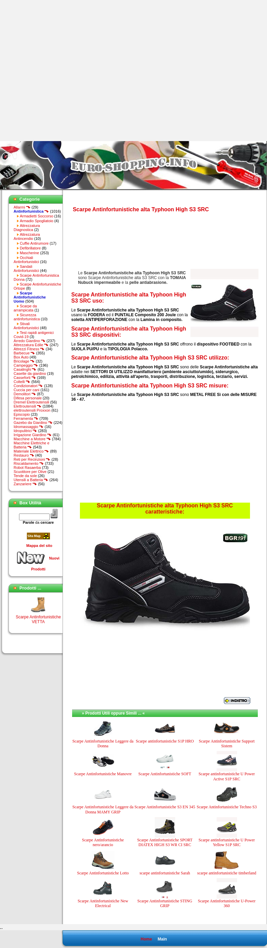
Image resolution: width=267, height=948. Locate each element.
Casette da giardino (30, 373)
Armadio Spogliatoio (36, 221)
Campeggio (26, 365)
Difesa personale (28, 398)
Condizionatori (28, 386)
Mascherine (29, 253)
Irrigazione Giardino (33, 435)
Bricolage (24, 361)
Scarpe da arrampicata (25, 308)
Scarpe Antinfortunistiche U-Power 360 (226, 903)
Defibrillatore (30, 248)
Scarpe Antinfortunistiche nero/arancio (103, 842)
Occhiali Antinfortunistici (26, 260)
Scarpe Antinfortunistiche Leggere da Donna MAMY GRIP (103, 809)
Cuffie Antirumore (34, 243)
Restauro (24, 455)
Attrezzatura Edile (31, 345)
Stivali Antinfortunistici (26, 326)
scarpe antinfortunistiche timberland (226, 873)
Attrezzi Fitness (29, 349)
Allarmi (22, 207)
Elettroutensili (27, 406)
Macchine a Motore (32, 439)
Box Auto (21, 357)
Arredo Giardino (30, 341)
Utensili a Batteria (31, 480)
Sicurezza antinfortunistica (27, 317)
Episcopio (22, 414)
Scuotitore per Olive (30, 472)
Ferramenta (26, 418)
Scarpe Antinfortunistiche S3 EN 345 (164, 807)
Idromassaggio (29, 427)
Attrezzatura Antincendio (27, 236)
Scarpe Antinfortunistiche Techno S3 (227, 807)
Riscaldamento (29, 463)
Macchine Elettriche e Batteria (31, 445)
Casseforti (25, 378)
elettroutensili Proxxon (32, 410)
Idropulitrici (25, 431)
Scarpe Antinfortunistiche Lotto (103, 873)
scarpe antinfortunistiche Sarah (164, 873)
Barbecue (24, 353)
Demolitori (25, 394)
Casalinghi (25, 369)
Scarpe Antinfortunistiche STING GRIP (164, 903)
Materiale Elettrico (31, 451)
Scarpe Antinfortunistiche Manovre (103, 773)
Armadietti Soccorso (36, 216)
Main (162, 939)
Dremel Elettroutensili (31, 402)
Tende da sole (25, 476)
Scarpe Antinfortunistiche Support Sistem (227, 743)
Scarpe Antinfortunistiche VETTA (38, 623)
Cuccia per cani (26, 390)
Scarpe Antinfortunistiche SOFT (164, 773)
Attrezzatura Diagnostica (27, 228)
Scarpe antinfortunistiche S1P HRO (165, 741)
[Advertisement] (70, 70)
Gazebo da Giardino (33, 423)
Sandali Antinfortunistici (26, 268)
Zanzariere (25, 484)
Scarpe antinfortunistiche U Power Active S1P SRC (227, 776)
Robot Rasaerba (27, 467)
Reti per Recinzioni (32, 459)
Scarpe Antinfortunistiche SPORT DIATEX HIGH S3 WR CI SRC (165, 842)
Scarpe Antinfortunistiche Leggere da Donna (103, 743)
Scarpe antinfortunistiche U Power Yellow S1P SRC (227, 842)
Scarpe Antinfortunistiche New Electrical (103, 903)
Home (146, 939)
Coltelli (22, 382)
